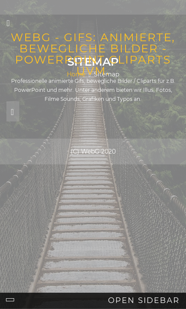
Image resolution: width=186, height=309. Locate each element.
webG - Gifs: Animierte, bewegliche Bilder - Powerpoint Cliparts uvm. (93, 54)
